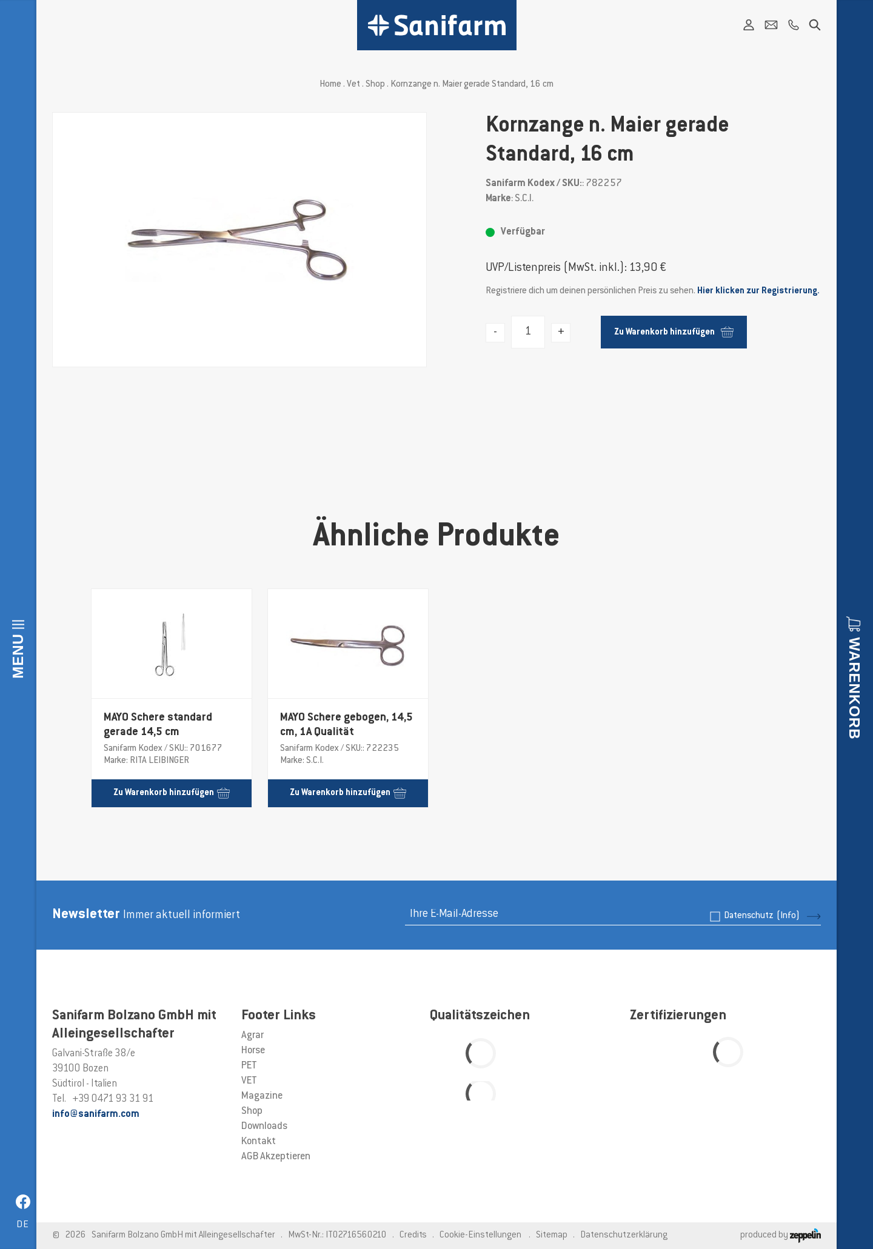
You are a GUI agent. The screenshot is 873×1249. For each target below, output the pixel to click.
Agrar (252, 1036)
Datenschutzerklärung (623, 1235)
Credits (413, 1235)
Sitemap (551, 1235)
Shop (375, 84)
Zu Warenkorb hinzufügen (674, 331)
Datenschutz (762, 916)
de (22, 1225)
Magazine (262, 1096)
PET (249, 1066)
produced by (780, 1235)
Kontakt (258, 1142)
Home (330, 84)
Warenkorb (854, 688)
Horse (253, 1051)
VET (249, 1081)
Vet (353, 84)
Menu (18, 656)
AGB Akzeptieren (275, 1157)
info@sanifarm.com (95, 1114)
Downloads (264, 1126)
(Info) (788, 916)
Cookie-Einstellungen (480, 1235)
